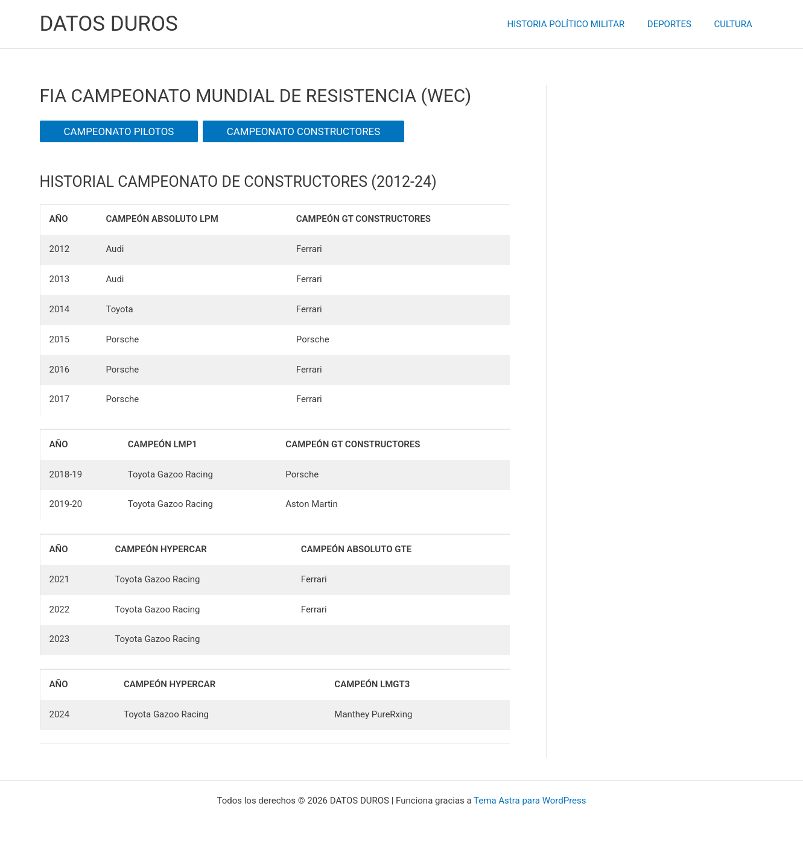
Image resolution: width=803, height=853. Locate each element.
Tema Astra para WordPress (530, 800)
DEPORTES (676, 24)
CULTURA (735, 24)
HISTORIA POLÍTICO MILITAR (577, 24)
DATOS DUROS (109, 23)
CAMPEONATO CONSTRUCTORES (303, 131)
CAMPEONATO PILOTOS (119, 131)
